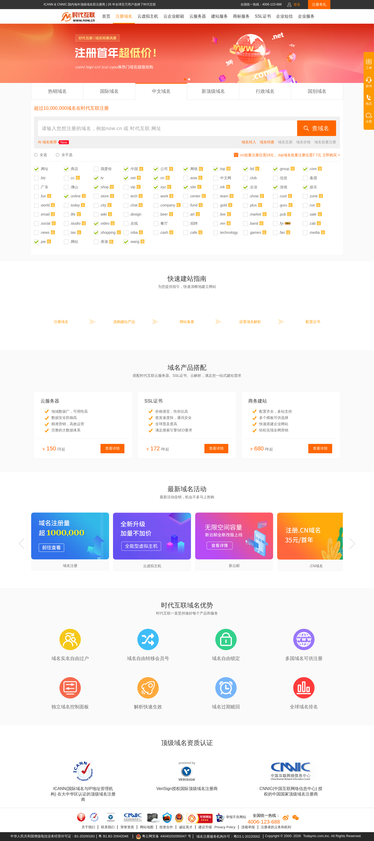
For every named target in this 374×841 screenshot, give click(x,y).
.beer (163, 214)
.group (284, 169)
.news (45, 232)
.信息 (283, 178)
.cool (283, 196)
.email (45, 214)
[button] (185, 79)
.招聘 (193, 223)
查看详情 (112, 448)
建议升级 (205, 827)
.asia (193, 178)
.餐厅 (163, 223)
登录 (296, 5)
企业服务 (306, 16)
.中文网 (225, 178)
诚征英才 (185, 827)
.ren (222, 223)
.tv (102, 178)
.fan (282, 232)
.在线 (134, 223)
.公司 (163, 169)
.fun (43, 196)
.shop (104, 187)
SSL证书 (263, 16)
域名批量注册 (325, 142)
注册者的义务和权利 (276, 827)
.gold (223, 205)
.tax (73, 232)
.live (222, 214)
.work (163, 196)
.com (313, 169)
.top (222, 169)
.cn (161, 178)
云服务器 (197, 16)
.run (312, 205)
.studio (75, 223)
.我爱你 (106, 169)
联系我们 (108, 827)
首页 (106, 16)
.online (75, 196)
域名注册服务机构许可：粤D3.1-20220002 (228, 836)
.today (75, 205)
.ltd (251, 169)
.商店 (74, 169)
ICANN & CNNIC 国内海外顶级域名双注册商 (75, 4)
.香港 (104, 242)
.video (104, 223)
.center (195, 196)
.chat (133, 205)
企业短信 (284, 16)
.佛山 (74, 187)
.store (104, 196)
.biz (43, 178)
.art (192, 214)
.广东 (44, 187)
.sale (313, 214)
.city (103, 205)
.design (135, 214)
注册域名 (124, 16)
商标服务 (241, 16)
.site (192, 187)
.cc (72, 178)
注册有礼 (319, 4)
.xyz (162, 187)
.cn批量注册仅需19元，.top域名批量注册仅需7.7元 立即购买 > (289, 155)
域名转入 (249, 142)
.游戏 (283, 187)
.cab (312, 223)
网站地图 (146, 827)
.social (45, 223)
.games (255, 232)
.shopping (108, 232)
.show (254, 196)
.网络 (193, 169)
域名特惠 (267, 142)
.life (73, 214)
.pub (282, 214)
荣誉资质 (127, 827)
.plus (253, 205)
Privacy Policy (224, 827)
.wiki (103, 214)
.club (253, 178)
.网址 (44, 169)
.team (223, 196)
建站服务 (219, 16)
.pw (43, 242)
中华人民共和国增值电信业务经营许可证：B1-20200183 (52, 836)
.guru (283, 205)
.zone (313, 196)
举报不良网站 (230, 817)
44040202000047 (173, 836)
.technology (228, 232)
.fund (193, 205)
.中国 (134, 169)
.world (45, 205)
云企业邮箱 (173, 16)
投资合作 (166, 827)
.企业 (253, 187)
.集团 (313, 178)
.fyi (281, 223)
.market (255, 214)
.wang (134, 242)
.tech (133, 196)
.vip (132, 187)
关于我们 (88, 827)
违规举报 (248, 827)
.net (133, 178)
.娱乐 (313, 187)
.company (167, 205)
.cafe (193, 232)
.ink (222, 187)
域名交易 (285, 142)
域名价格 (303, 142)
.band (253, 223)
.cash (163, 232)
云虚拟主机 (147, 16)
